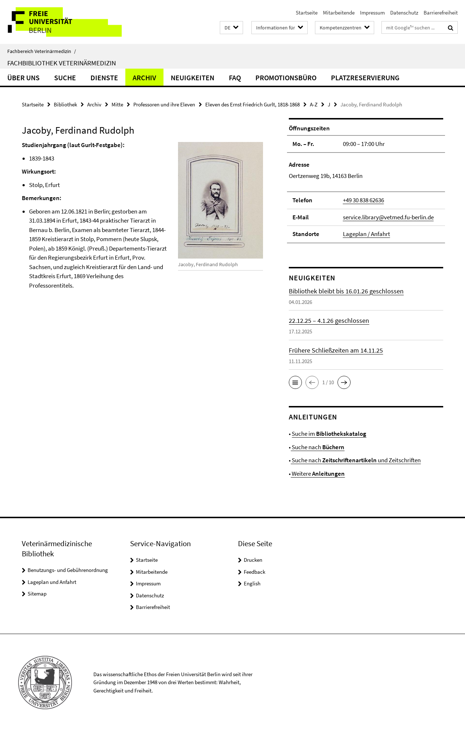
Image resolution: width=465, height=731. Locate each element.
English (252, 583)
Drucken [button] (253, 559)
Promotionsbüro (285, 77)
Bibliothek (65, 104)
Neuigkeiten (192, 77)
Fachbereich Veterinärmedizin (41, 51)
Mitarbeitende (339, 12)
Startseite (307, 12)
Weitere (318, 474)
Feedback (254, 571)
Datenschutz (404, 12)
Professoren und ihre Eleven (164, 104)
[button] (231, 27)
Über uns (23, 77)
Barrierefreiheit (441, 12)
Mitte (117, 104)
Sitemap (37, 593)
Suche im (329, 434)
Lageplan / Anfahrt (366, 234)
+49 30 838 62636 (363, 200)
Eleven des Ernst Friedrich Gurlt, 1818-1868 (252, 104)
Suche (65, 77)
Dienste (104, 77)
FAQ (235, 77)
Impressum (372, 12)
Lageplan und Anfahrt (52, 581)
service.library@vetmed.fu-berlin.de (388, 217)
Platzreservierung (365, 77)
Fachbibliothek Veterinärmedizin (61, 62)
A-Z (314, 104)
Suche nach (317, 447)
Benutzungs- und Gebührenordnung (68, 569)
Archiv (144, 77)
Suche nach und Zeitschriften (356, 460)
